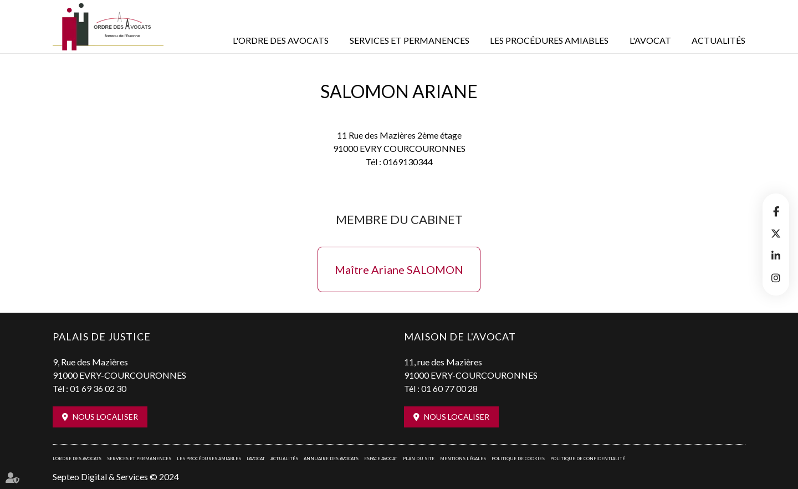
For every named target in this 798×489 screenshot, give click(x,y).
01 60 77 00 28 (449, 388)
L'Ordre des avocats (281, 40)
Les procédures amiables (549, 40)
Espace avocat (380, 458)
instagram (776, 278)
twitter (776, 233)
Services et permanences (409, 40)
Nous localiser (105, 416)
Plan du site (418, 458)
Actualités (718, 40)
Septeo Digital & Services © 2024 (116, 476)
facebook (776, 211)
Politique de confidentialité (587, 458)
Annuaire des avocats (331, 458)
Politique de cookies (518, 458)
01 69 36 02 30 (98, 388)
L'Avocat (650, 40)
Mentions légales (463, 458)
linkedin (776, 255)
